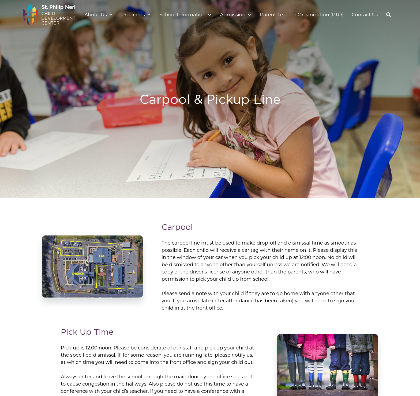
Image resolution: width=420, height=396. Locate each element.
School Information (185, 15)
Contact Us (365, 15)
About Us (98, 15)
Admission (236, 15)
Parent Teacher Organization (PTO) (302, 15)
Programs (136, 15)
